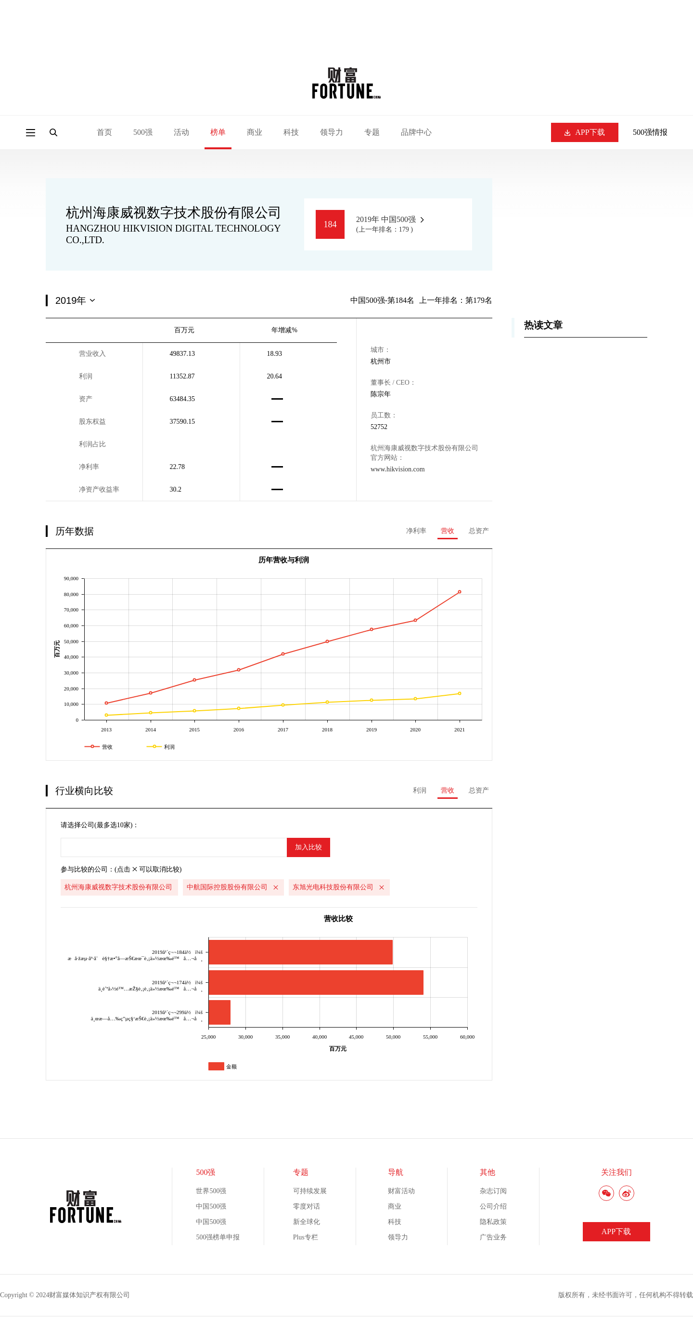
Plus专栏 (305, 1237)
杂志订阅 (493, 1191)
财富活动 (401, 1191)
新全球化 (306, 1221)
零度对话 (306, 1206)
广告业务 (493, 1237)
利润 (419, 790)
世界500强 (211, 1191)
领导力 (331, 132)
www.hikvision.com (398, 469)
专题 (372, 132)
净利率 (416, 530)
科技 (291, 132)
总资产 (479, 530)
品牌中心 (416, 132)
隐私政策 (493, 1221)
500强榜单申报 (218, 1237)
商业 (254, 132)
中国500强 (211, 1206)
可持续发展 (310, 1191)
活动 (181, 132)
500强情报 (650, 132)
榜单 (218, 132)
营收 (447, 530)
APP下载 (584, 132)
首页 (104, 132)
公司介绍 (493, 1206)
